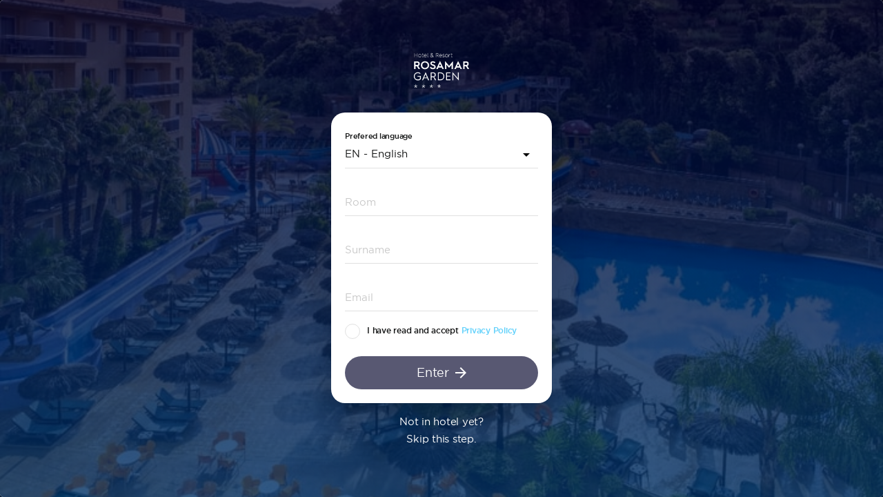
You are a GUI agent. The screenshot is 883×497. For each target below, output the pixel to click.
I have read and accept (413, 330)
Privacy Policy (489, 330)
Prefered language (379, 136)
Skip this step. (441, 438)
